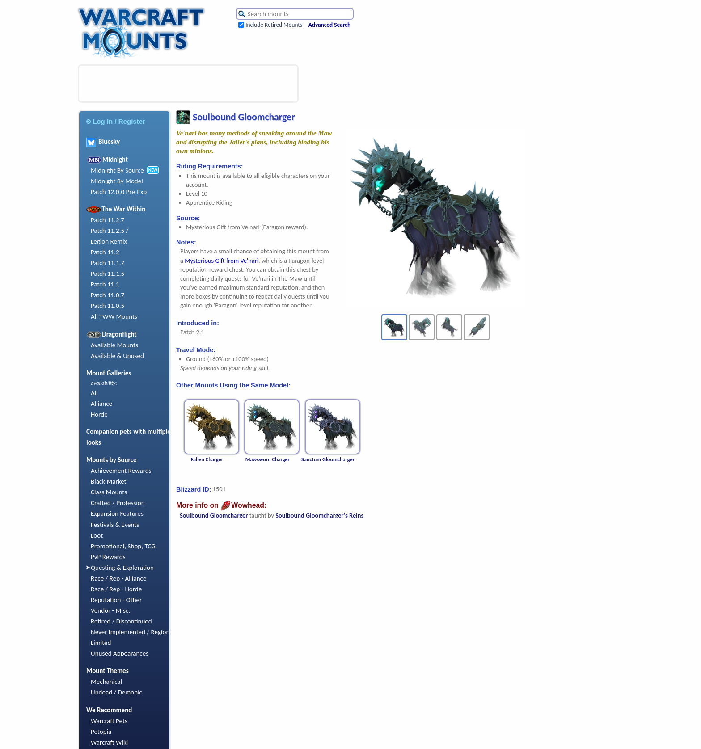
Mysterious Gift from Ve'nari (221, 261)
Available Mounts (114, 345)
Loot (97, 535)
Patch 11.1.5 (107, 273)
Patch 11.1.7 (107, 263)
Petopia (101, 732)
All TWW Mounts (114, 316)
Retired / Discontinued (121, 621)
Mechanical (106, 681)
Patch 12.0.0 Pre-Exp (119, 192)
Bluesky (103, 142)
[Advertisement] (188, 83)
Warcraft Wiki (109, 742)
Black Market (109, 481)
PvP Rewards (108, 557)
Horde (99, 414)
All (94, 393)
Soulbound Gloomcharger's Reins (319, 515)
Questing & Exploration (122, 568)
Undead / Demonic (116, 692)
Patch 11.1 (105, 284)
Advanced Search (329, 25)
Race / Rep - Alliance (118, 578)
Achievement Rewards (121, 471)
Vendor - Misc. (110, 610)
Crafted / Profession (118, 503)
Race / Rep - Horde (116, 589)
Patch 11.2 (105, 252)
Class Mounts (109, 492)
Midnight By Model (117, 181)
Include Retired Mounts (273, 25)
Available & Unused (117, 356)
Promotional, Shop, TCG (123, 546)
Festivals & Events (115, 525)
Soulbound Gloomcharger (214, 515)
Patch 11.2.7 (107, 220)
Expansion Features (117, 513)
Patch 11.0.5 (107, 306)
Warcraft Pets (109, 721)
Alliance (101, 404)
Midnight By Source (117, 170)
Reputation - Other (116, 600)
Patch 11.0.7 (107, 295)
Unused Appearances (119, 653)
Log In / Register (115, 121)
